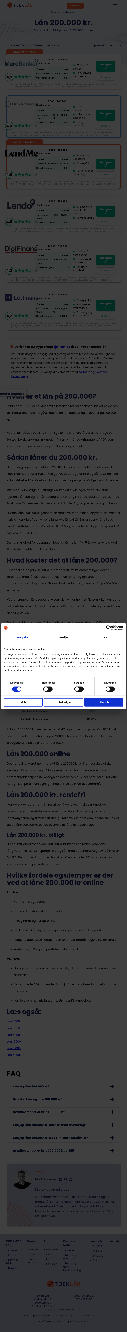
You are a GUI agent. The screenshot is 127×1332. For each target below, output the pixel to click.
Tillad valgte (63, 702)
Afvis (23, 702)
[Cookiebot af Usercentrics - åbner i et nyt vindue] (108, 627)
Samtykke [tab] (22, 637)
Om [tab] (105, 637)
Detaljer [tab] (63, 637)
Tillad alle (103, 702)
